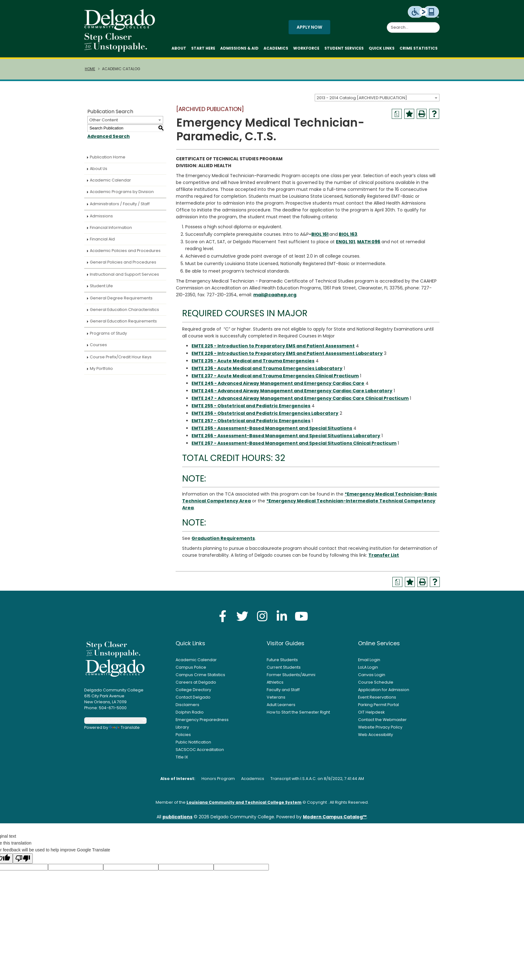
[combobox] (377, 100)
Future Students (282, 663)
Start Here (203, 49)
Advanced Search (108, 139)
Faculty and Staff (283, 692)
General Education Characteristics (124, 312)
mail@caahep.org (274, 298)
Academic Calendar (110, 183)
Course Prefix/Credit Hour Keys (121, 360)
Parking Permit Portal (378, 707)
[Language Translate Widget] (115, 723)
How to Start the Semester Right (298, 715)
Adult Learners (281, 707)
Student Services (344, 49)
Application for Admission (383, 692)
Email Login (369, 663)
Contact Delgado (193, 700)
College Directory (193, 692)
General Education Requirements (123, 324)
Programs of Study (108, 336)
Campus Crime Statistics (200, 677)
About (179, 49)
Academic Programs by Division (122, 194)
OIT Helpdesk (371, 715)
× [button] (369, 944)
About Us (98, 171)
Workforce (306, 49)
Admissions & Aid (239, 49)
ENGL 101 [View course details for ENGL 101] (345, 245)
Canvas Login (371, 677)
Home (90, 72)
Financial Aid (102, 242)
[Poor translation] (23, 861)
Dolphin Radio (190, 715)
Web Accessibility (375, 737)
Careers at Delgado (196, 685)
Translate (124, 730)
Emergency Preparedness (202, 722)
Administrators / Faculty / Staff (120, 207)
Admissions (101, 219)
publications (177, 820)
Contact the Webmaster (382, 722)
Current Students (284, 670)
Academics (276, 49)
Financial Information (111, 230)
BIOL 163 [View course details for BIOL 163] (348, 237)
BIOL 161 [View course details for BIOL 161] (319, 237)
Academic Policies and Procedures (125, 253)
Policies (183, 737)
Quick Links (382, 49)
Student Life (101, 289)
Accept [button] (351, 946)
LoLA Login (368, 670)
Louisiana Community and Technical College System (244, 805)
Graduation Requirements (223, 541)
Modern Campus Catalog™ (334, 820)
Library (182, 730)
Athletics (275, 685)
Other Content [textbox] (103, 123)
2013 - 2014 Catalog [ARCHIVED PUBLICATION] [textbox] (362, 101)
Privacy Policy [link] (307, 945)
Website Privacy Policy (380, 730)
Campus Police (191, 670)
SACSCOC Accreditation (200, 752)
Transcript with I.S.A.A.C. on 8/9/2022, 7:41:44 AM (317, 781)
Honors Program (218, 781)
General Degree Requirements (121, 301)
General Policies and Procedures (123, 265)
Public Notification (193, 745)
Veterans (276, 700)
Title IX (182, 760)
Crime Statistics (419, 49)
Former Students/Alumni (291, 677)
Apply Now (309, 29)
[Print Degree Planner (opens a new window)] (397, 117)
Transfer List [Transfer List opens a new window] (383, 558)
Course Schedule (375, 685)
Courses (98, 348)
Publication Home (107, 160)
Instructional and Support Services (124, 277)
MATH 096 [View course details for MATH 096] (368, 245)
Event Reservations (377, 700)
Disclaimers (187, 707)
